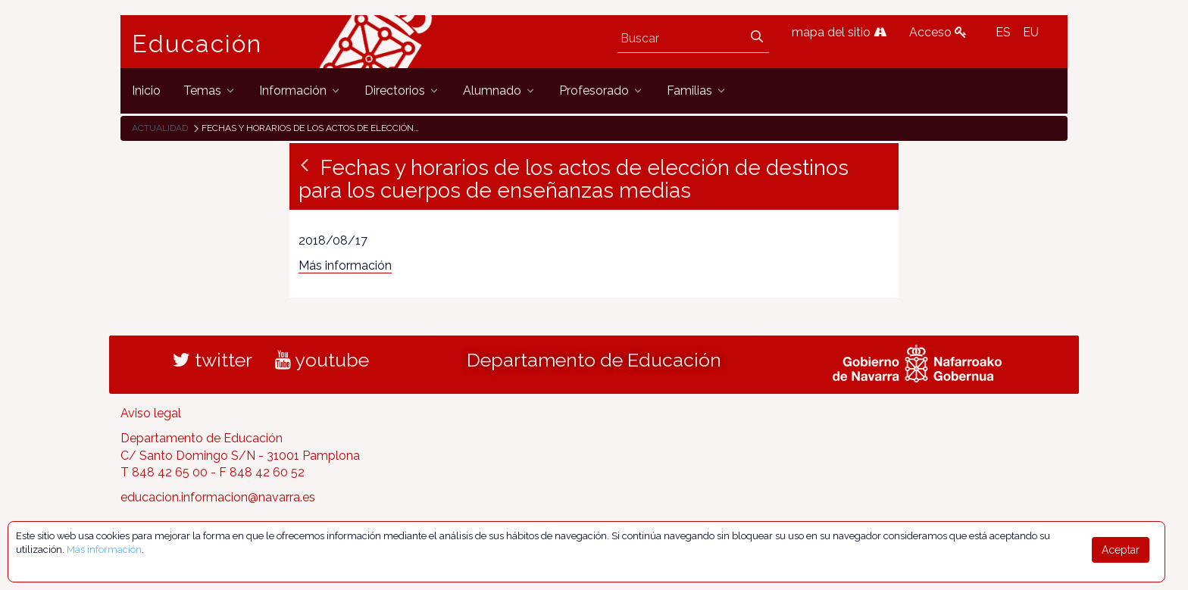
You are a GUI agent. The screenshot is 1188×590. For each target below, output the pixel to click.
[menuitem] (146, 90)
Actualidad (160, 128)
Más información (345, 265)
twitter (212, 359)
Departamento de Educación (594, 359)
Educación (197, 44)
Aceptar (1121, 550)
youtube (322, 359)
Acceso (938, 32)
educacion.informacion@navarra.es (217, 497)
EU (1031, 32)
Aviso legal (150, 413)
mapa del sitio (839, 32)
